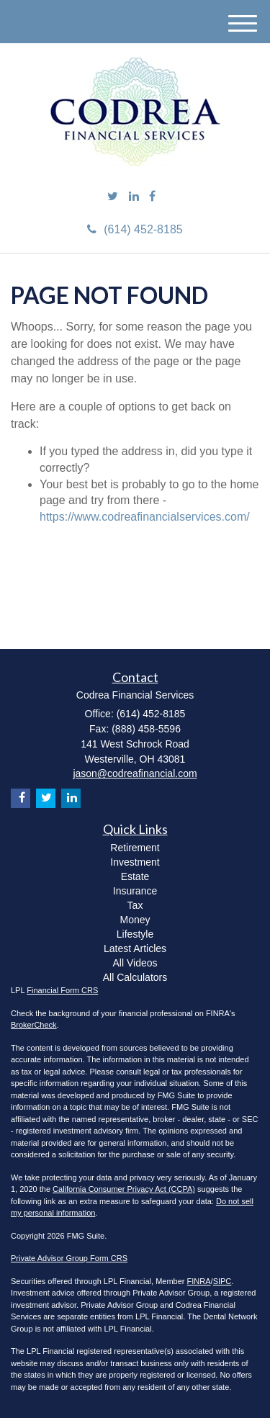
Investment (134, 862)
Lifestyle (135, 934)
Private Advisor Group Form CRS (69, 1258)
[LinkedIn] (134, 197)
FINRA (199, 1281)
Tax (135, 905)
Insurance (135, 891)
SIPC (222, 1281)
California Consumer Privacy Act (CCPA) (124, 1189)
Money (135, 919)
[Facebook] (152, 197)
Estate (135, 876)
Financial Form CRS (62, 990)
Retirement (134, 847)
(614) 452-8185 (134, 229)
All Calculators (135, 977)
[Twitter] (112, 197)
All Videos (134, 963)
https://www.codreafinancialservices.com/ (145, 517)
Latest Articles (135, 948)
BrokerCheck (34, 1024)
